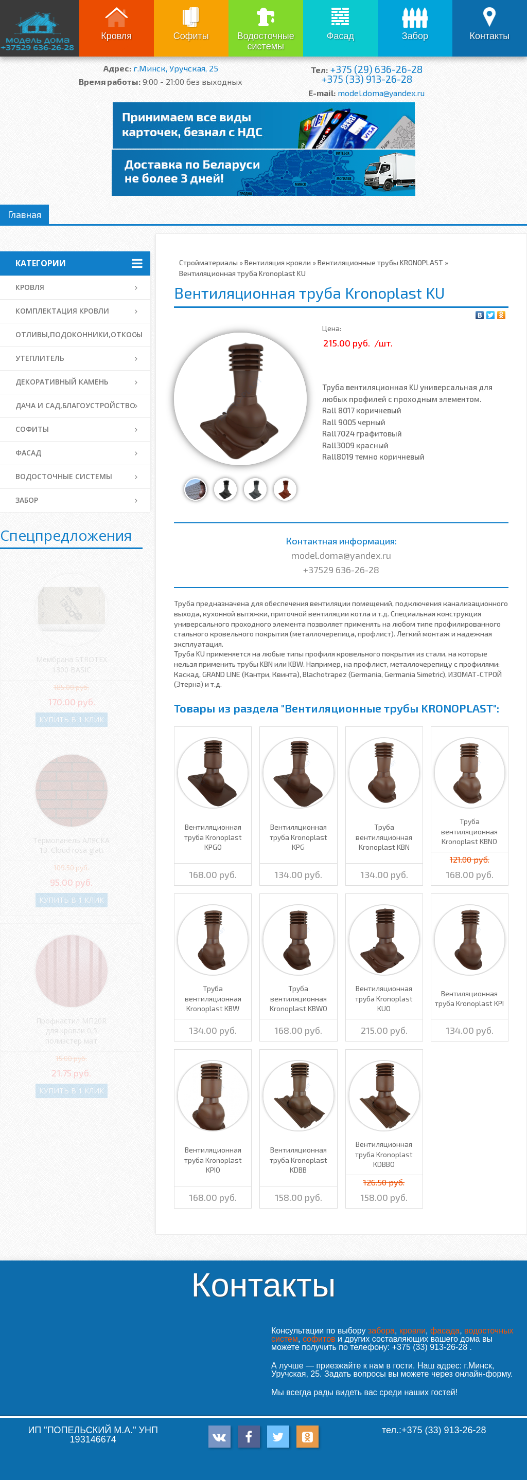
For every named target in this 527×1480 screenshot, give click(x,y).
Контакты (490, 36)
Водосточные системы (265, 41)
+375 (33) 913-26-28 (366, 79)
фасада (445, 1330)
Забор (415, 36)
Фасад (340, 36)
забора (381, 1330)
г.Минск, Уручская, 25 (175, 68)
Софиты (191, 36)
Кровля (116, 36)
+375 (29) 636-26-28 (376, 69)
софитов (319, 1339)
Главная (24, 214)
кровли (412, 1330)
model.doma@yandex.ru (381, 93)
